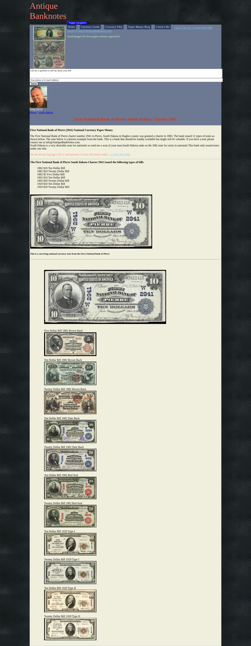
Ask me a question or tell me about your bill (126, 73)
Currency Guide (90, 26)
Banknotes (48, 16)
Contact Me (163, 26)
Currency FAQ (113, 26)
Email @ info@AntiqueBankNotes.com (89, 30)
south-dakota (46, 112)
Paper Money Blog (139, 26)
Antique (44, 6)
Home (71, 26)
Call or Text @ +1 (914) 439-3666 (193, 27)
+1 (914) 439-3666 (119, 154)
